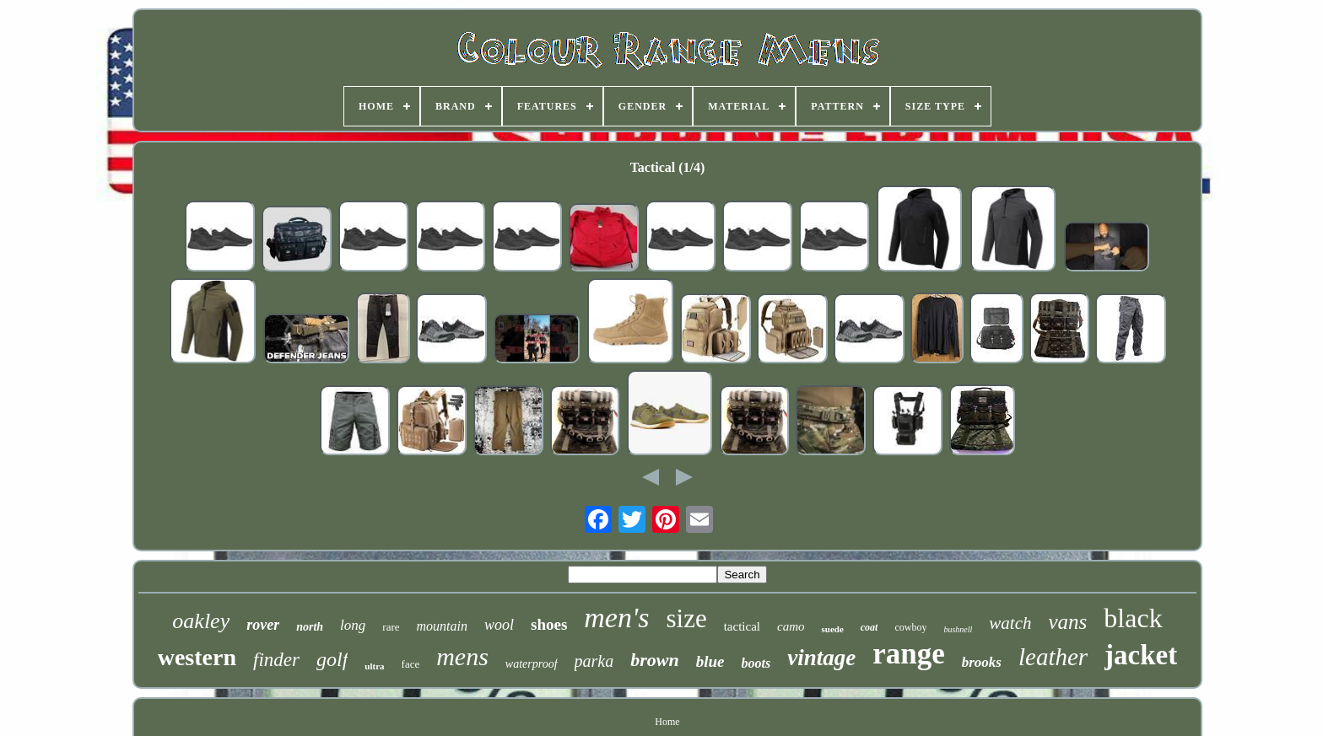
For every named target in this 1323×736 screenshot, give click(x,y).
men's (616, 617)
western (197, 657)
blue (710, 661)
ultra (374, 666)
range (908, 653)
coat (869, 627)
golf (332, 659)
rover (262, 624)
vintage (821, 657)
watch (1010, 623)
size (686, 618)
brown (654, 659)
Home (667, 722)
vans (1068, 621)
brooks (982, 662)
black (1133, 618)
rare (390, 626)
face (411, 664)
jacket (1140, 655)
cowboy (910, 627)
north (309, 626)
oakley (201, 621)
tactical (742, 626)
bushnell (957, 629)
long (352, 625)
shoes (549, 624)
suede (832, 629)
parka (594, 661)
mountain (442, 626)
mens (462, 656)
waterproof (531, 664)
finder (276, 659)
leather (1053, 656)
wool (499, 624)
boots (756, 663)
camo (791, 626)
